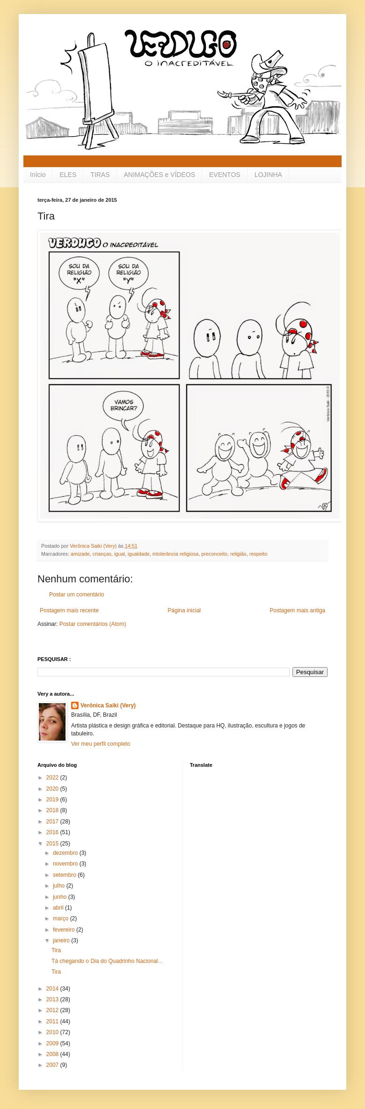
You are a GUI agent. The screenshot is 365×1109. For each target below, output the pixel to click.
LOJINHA (268, 174)
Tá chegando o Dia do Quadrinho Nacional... (107, 961)
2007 (53, 1065)
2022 (53, 777)
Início (37, 174)
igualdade (139, 554)
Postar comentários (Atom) (92, 624)
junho (60, 897)
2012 (53, 1010)
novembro (66, 863)
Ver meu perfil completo (100, 744)
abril (59, 907)
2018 (53, 810)
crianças (102, 554)
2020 (53, 789)
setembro (65, 875)
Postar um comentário (76, 594)
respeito (258, 554)
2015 (53, 843)
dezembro (66, 853)
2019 (53, 799)
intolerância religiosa (175, 554)
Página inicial (184, 610)
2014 (53, 988)
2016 (53, 832)
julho (59, 885)
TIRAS (100, 174)
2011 (53, 1021)
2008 (53, 1054)
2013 (53, 999)
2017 (53, 821)
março (61, 918)
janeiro (62, 940)
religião (238, 554)
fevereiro (64, 929)
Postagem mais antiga (297, 610)
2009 (53, 1043)
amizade (80, 554)
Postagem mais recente (69, 610)
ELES (67, 174)
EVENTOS (225, 174)
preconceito (214, 554)
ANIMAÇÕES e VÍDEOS (159, 174)
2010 (53, 1032)
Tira (56, 950)
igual (119, 554)
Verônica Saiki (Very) (108, 705)
